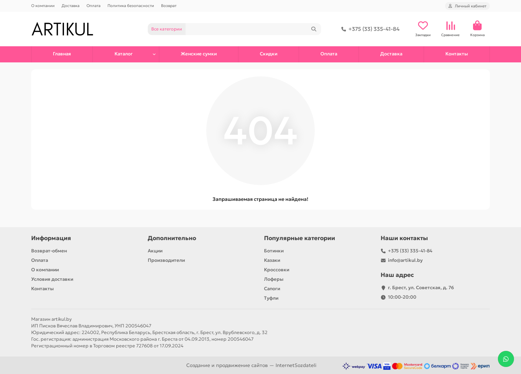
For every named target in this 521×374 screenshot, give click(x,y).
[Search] (253, 29)
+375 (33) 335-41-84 (369, 29)
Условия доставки (52, 279)
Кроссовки (276, 270)
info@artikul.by (405, 260)
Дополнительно (172, 238)
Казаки (272, 260)
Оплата (93, 5)
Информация (51, 238)
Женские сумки (199, 54)
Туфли (271, 298)
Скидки (268, 54)
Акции (155, 251)
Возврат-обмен (49, 251)
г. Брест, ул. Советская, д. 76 (421, 288)
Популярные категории (299, 238)
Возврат (168, 5)
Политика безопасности (130, 5)
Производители (166, 260)
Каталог (123, 54)
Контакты (456, 54)
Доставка (70, 5)
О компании (43, 5)
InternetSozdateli (296, 365)
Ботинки (274, 251)
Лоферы (274, 279)
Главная (62, 54)
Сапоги (272, 289)
